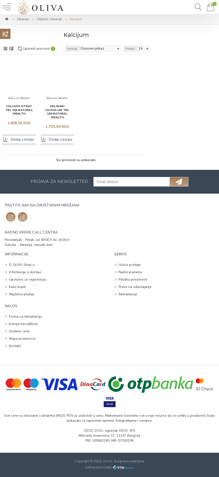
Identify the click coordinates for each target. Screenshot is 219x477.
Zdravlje (23, 19)
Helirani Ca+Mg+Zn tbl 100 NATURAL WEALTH (57, 112)
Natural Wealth (19, 98)
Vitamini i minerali (49, 19)
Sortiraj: (72, 49)
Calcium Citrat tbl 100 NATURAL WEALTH (19, 110)
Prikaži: (130, 49)
